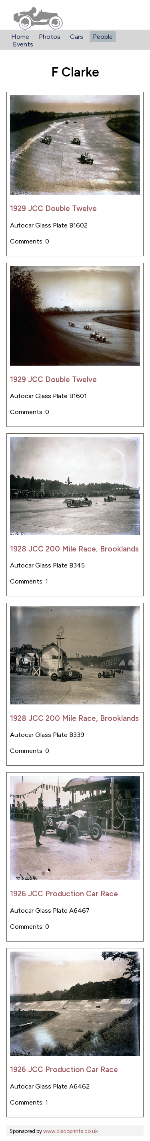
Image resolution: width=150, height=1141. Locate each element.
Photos (49, 36)
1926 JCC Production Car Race (64, 893)
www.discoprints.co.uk (70, 1131)
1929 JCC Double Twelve (53, 208)
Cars (76, 36)
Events (23, 44)
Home (20, 36)
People (103, 36)
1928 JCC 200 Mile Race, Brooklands (74, 548)
